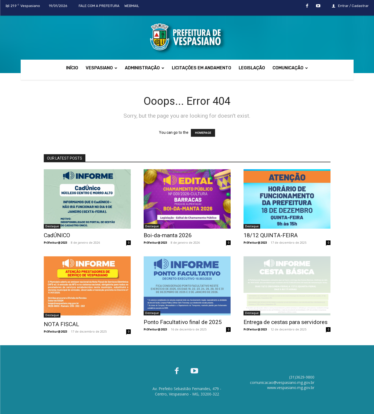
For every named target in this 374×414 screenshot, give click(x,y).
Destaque (52, 226)
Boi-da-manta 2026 (168, 235)
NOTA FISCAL (61, 324)
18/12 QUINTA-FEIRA (271, 235)
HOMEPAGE (203, 133)
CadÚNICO (57, 235)
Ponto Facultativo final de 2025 (183, 322)
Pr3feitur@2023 (55, 242)
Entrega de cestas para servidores (286, 322)
